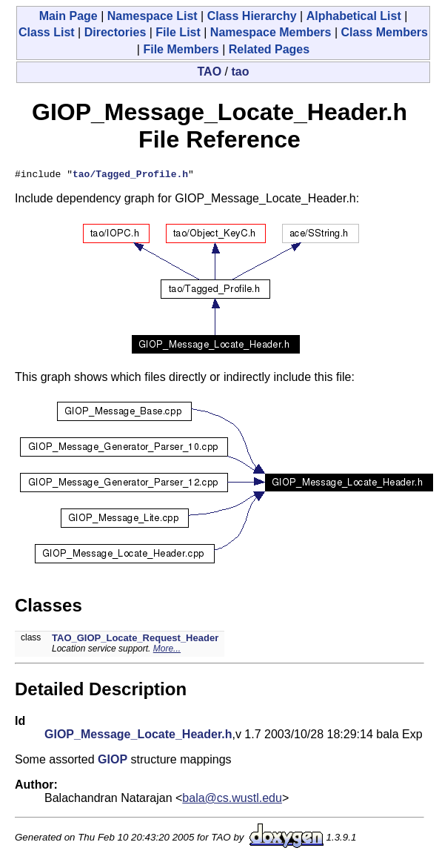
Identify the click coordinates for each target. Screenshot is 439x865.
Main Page (68, 16)
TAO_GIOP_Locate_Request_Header (135, 640)
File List (177, 32)
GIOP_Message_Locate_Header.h (138, 736)
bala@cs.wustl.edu (232, 800)
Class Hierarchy (252, 16)
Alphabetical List (353, 16)
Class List (47, 32)
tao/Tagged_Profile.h (130, 175)
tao (240, 71)
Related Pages (269, 49)
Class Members (384, 32)
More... (167, 651)
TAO (210, 71)
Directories (115, 32)
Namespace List (152, 16)
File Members (180, 49)
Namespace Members (271, 32)
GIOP (112, 761)
